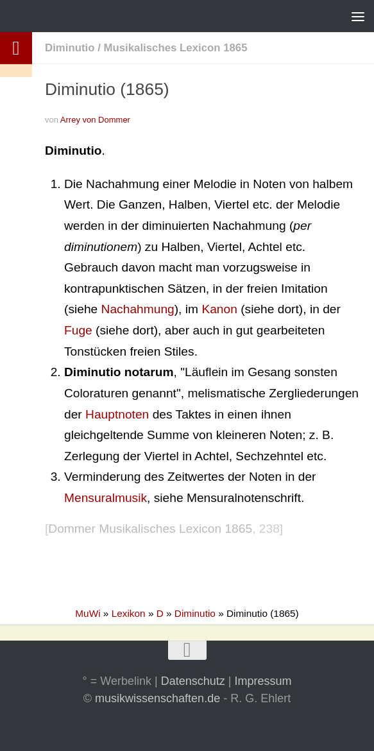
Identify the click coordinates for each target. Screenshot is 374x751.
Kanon (219, 309)
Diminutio (69, 48)
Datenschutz (193, 681)
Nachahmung (137, 309)
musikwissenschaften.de (157, 698)
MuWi (87, 613)
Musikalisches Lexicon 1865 (175, 48)
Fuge (78, 330)
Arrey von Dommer (95, 120)
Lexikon (129, 613)
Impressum (262, 681)
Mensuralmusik (105, 498)
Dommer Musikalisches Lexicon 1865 (150, 528)
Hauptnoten (117, 414)
